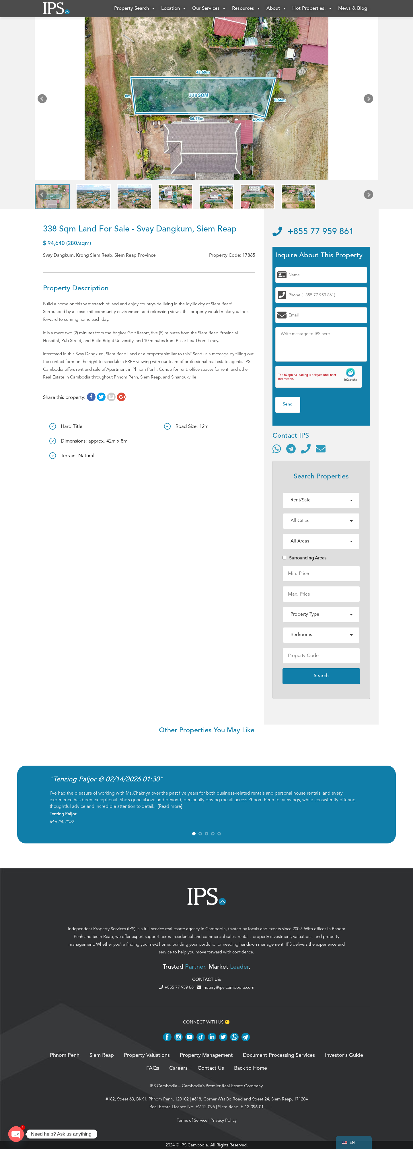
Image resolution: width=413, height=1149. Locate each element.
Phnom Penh (64, 1055)
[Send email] (321, 448)
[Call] (306, 448)
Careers (178, 1068)
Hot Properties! (312, 8)
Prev (43, 100)
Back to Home (250, 1068)
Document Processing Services (279, 1055)
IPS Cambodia (163, 1085)
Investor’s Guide (344, 1055)
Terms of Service (192, 1120)
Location (173, 8)
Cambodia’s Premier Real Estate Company (222, 1085)
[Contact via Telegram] (291, 448)
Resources (246, 8)
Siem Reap (103, 936)
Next (369, 100)
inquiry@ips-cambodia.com (225, 987)
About (276, 8)
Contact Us (211, 1068)
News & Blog (352, 8)
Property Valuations (147, 1055)
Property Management (206, 1055)
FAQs (152, 1068)
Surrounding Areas (304, 558)
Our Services (209, 8)
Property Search (134, 8)
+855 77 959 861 (313, 231)
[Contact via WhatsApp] (276, 448)
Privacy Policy (224, 1120)
